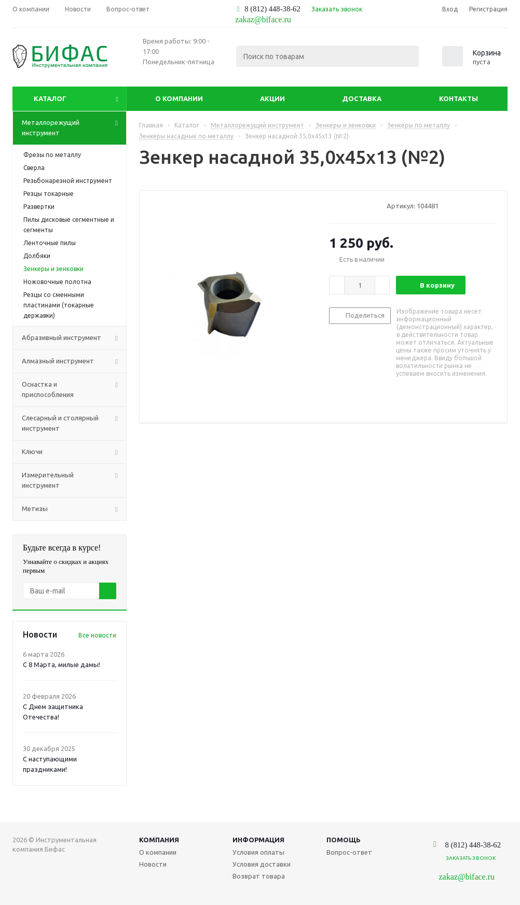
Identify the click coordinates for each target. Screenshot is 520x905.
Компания (159, 839)
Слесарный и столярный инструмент (74, 423)
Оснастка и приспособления (74, 389)
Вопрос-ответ (349, 852)
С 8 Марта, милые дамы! (61, 664)
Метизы (74, 509)
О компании (179, 98)
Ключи (74, 452)
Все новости (97, 635)
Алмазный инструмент (74, 361)
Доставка (361, 98)
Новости (153, 864)
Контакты (458, 98)
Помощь (343, 839)
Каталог (50, 98)
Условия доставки (261, 864)
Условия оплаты (258, 852)
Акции (272, 98)
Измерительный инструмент (74, 480)
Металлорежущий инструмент (74, 128)
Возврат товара (258, 876)
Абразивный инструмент (74, 338)
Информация (258, 839)
